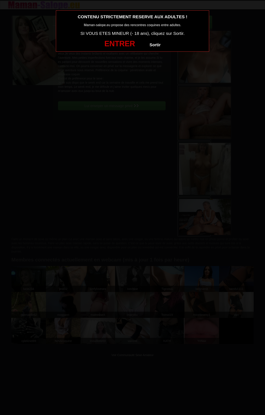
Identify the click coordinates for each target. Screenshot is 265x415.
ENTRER (119, 43)
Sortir (154, 45)
